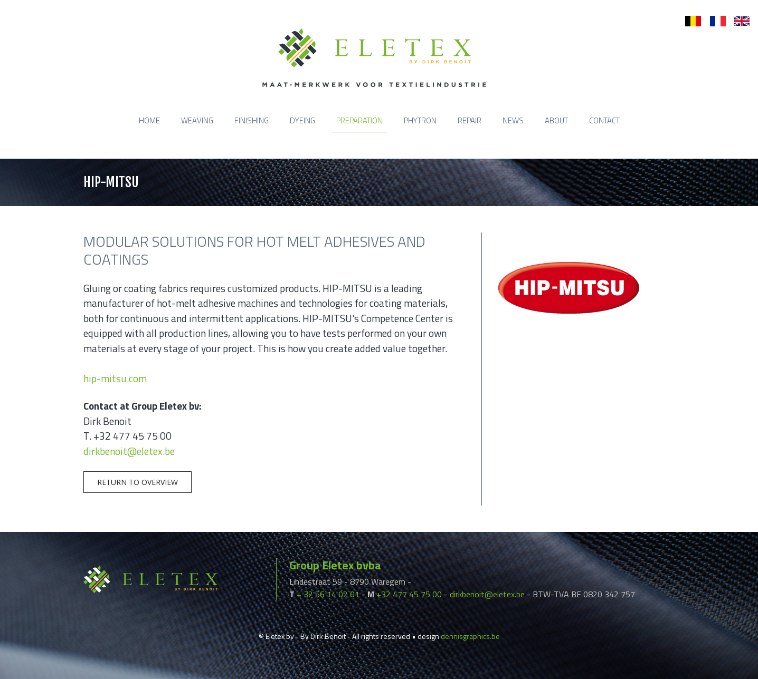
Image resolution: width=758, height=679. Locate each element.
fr (712, 21)
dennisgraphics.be (470, 636)
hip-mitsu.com (115, 378)
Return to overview (137, 482)
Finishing (251, 120)
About (556, 120)
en (738, 21)
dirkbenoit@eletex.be (129, 451)
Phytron (420, 120)
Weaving (197, 120)
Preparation (359, 120)
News (513, 120)
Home (149, 120)
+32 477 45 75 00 (409, 594)
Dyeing (302, 120)
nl (688, 21)
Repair (469, 120)
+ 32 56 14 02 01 (328, 594)
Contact (604, 120)
